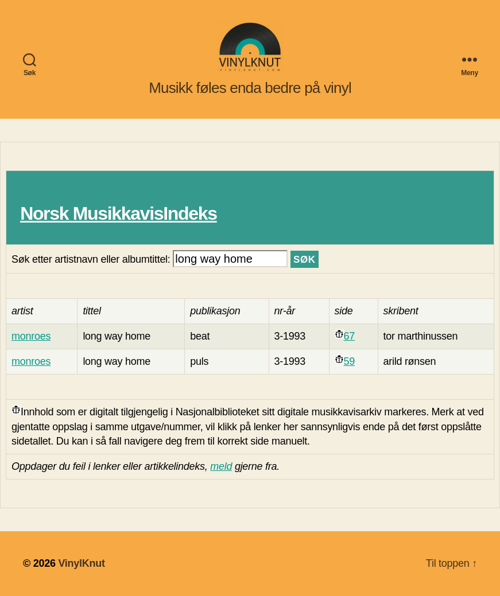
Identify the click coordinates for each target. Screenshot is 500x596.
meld (221, 466)
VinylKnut (81, 563)
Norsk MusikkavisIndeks (118, 213)
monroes (31, 336)
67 (349, 336)
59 (349, 361)
